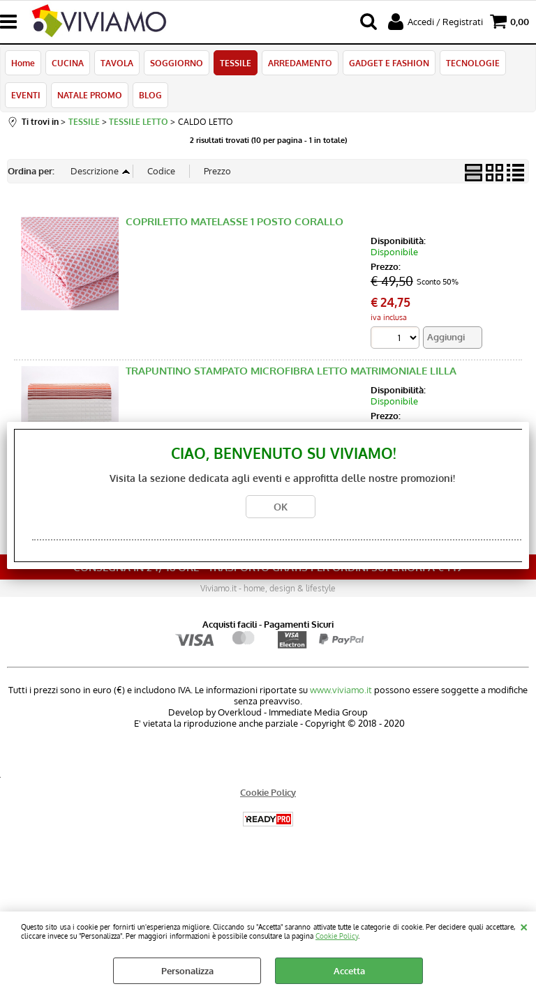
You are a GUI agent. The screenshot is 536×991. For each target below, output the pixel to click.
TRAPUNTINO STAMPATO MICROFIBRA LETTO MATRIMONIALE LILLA (291, 370)
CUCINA (68, 62)
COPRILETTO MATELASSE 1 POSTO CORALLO (234, 221)
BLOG (150, 94)
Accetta (349, 970)
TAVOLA (116, 62)
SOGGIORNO (176, 62)
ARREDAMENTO (300, 62)
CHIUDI (524, 925)
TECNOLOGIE (473, 62)
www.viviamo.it (341, 689)
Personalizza (187, 970)
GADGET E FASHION (389, 62)
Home (23, 62)
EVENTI (25, 94)
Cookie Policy (336, 935)
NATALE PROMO (89, 94)
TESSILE (235, 62)
